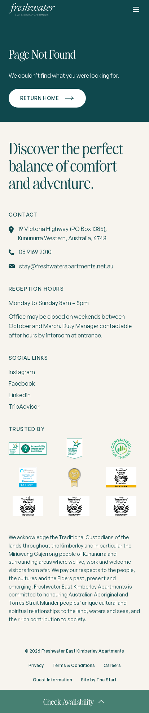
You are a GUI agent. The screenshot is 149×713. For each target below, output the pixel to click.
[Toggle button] (136, 9)
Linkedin (20, 395)
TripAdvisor (24, 406)
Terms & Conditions (73, 665)
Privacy (36, 665)
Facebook (22, 383)
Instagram (22, 372)
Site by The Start (99, 679)
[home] (32, 9)
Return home (39, 98)
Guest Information (52, 679)
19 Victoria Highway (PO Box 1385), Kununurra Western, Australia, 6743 (62, 233)
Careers (112, 665)
